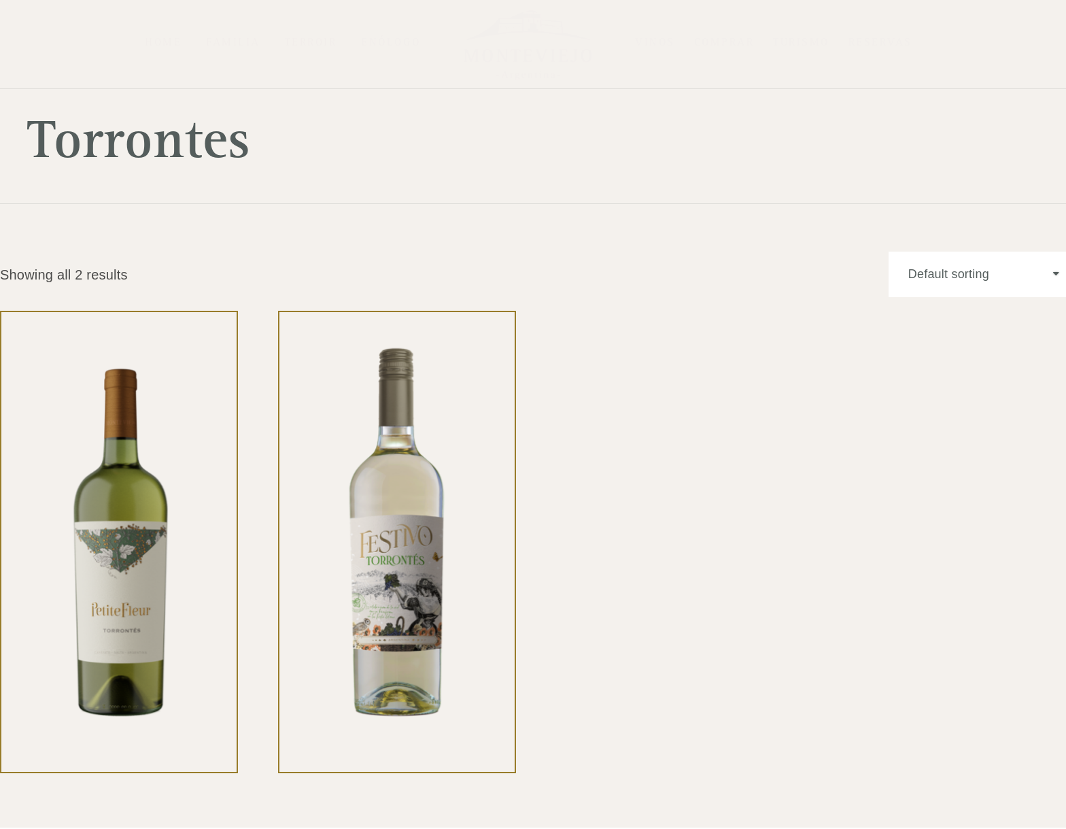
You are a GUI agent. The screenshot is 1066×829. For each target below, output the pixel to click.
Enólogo (391, 44)
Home (163, 44)
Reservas (880, 44)
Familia (233, 44)
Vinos (655, 44)
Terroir (311, 44)
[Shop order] (976, 275)
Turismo (801, 44)
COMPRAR (724, 44)
